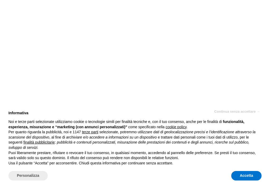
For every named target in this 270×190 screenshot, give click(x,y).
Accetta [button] (246, 175)
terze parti (90, 132)
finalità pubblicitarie (39, 142)
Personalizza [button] (28, 175)
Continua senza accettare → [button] (237, 111)
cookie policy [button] (176, 127)
